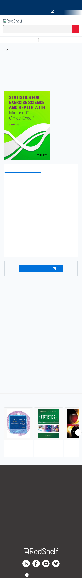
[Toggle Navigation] (75, 21)
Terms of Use (41, 513)
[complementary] (41, 425)
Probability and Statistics (27, 49)
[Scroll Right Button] (78, 432)
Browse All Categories (19, 40)
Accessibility (41, 529)
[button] (40, 181)
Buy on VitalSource (41, 268)
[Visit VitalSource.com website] (41, 7)
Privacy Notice (41, 505)
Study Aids (50, 40)
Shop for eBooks (41, 489)
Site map (41, 537)
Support (41, 497)
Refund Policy (41, 521)
